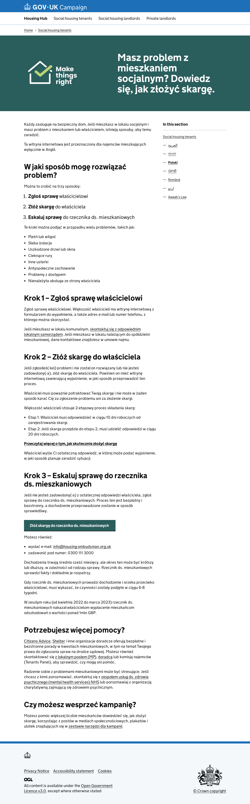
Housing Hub (35, 18)
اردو (171, 188)
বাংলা (172, 154)
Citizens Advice (37, 641)
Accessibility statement (73, 770)
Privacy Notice (36, 770)
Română (174, 180)
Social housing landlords (119, 18)
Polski (173, 162)
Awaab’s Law (177, 197)
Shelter (58, 641)
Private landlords (161, 18)
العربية (172, 145)
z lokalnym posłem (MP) (75, 656)
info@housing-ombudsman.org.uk (82, 546)
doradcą (105, 656)
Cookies (105, 770)
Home (28, 30)
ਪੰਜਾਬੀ (172, 171)
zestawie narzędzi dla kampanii (95, 726)
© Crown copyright (209, 790)
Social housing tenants (73, 18)
